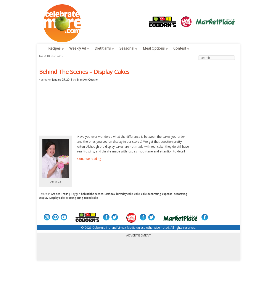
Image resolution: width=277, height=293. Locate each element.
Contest (181, 48)
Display (43, 198)
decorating (180, 194)
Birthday (110, 194)
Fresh (64, 194)
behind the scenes (92, 194)
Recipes (56, 48)
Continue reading (91, 159)
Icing (80, 198)
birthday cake (124, 194)
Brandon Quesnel (87, 79)
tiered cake (91, 198)
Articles (55, 194)
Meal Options (155, 48)
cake (137, 194)
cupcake (167, 194)
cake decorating (151, 194)
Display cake (57, 198)
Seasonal (128, 48)
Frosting (71, 198)
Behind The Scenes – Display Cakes (84, 72)
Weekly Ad (79, 48)
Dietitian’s (104, 48)
